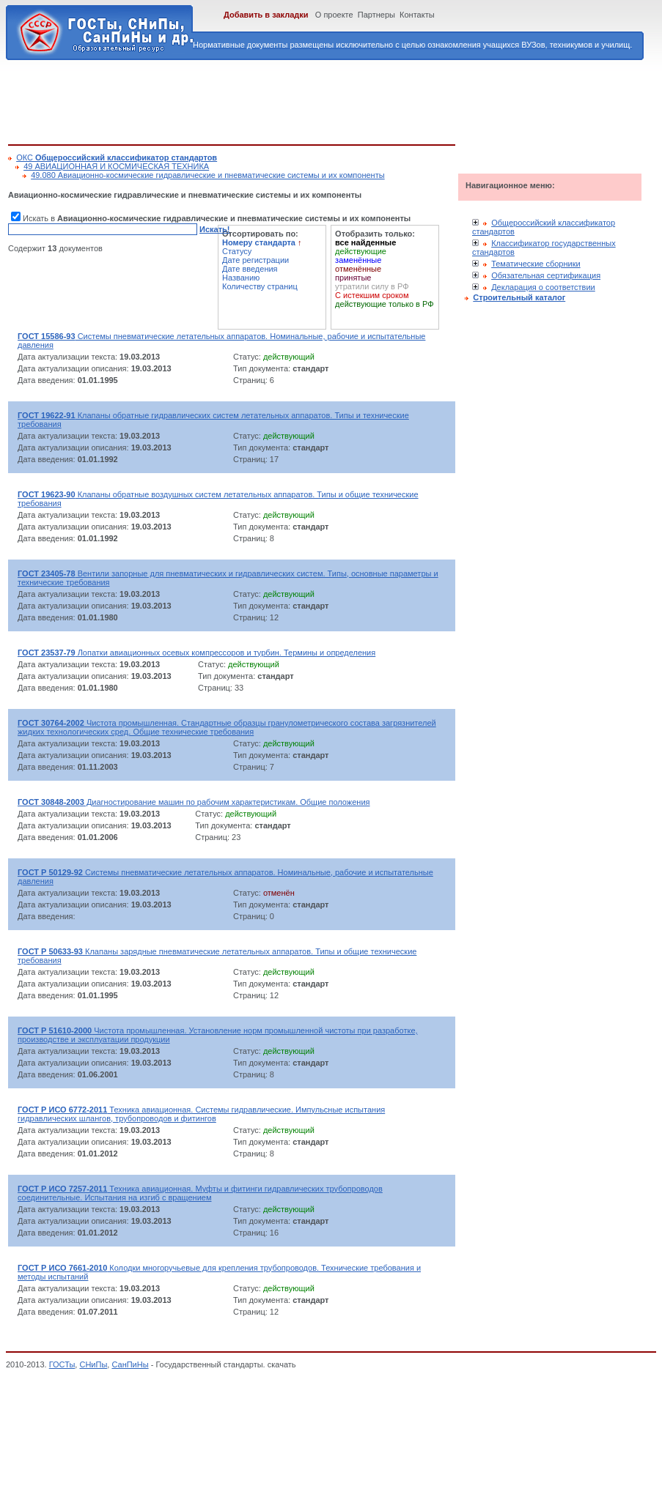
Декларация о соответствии (543, 287)
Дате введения (250, 268)
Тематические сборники (536, 263)
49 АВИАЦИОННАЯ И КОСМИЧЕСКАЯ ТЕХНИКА (116, 166)
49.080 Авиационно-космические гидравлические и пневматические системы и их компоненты (208, 175)
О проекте (334, 14)
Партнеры (376, 14)
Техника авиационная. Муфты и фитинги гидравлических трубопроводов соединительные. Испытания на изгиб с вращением (200, 1193)
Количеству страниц (260, 286)
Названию (241, 277)
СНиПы (93, 1364)
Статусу (236, 251)
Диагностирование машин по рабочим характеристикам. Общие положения (194, 802)
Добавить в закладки (266, 14)
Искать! (214, 229)
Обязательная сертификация (545, 275)
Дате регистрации (255, 260)
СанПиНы (129, 1364)
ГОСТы (62, 1364)
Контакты (417, 14)
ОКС (116, 157)
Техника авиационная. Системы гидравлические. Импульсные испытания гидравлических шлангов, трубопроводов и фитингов (201, 1114)
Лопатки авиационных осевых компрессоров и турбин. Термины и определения (196, 652)
